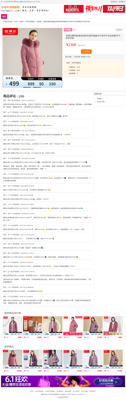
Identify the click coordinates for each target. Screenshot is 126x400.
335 (88, 337)
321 (68, 371)
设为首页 (76, 391)
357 (7, 337)
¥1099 (39, 337)
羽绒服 (48, 16)
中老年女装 (36, 16)
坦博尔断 (77, 57)
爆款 (18, 16)
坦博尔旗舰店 (30, 21)
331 (108, 337)
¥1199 (99, 337)
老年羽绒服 (39, 391)
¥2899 (79, 337)
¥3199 (79, 371)
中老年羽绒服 (49, 391)
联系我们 (122, 2)
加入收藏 (19, 2)
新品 (11, 16)
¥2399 (19, 371)
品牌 (26, 16)
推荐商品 (9, 346)
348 (27, 337)
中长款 (88, 57)
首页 (4, 17)
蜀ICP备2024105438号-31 (76, 394)
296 (47, 371)
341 (47, 337)
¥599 (19, 337)
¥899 (120, 337)
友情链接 (60, 391)
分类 (56, 16)
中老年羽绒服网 (53, 394)
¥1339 (59, 371)
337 (108, 371)
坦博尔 (21, 21)
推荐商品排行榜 (12, 313)
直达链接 (86, 52)
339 (68, 337)
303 (7, 371)
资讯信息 (114, 2)
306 (27, 371)
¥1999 (99, 371)
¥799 (60, 337)
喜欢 (69, 30)
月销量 (119, 30)
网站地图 (68, 391)
